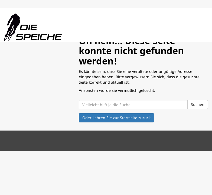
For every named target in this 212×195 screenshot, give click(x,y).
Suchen (197, 104)
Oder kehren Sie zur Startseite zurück (116, 117)
